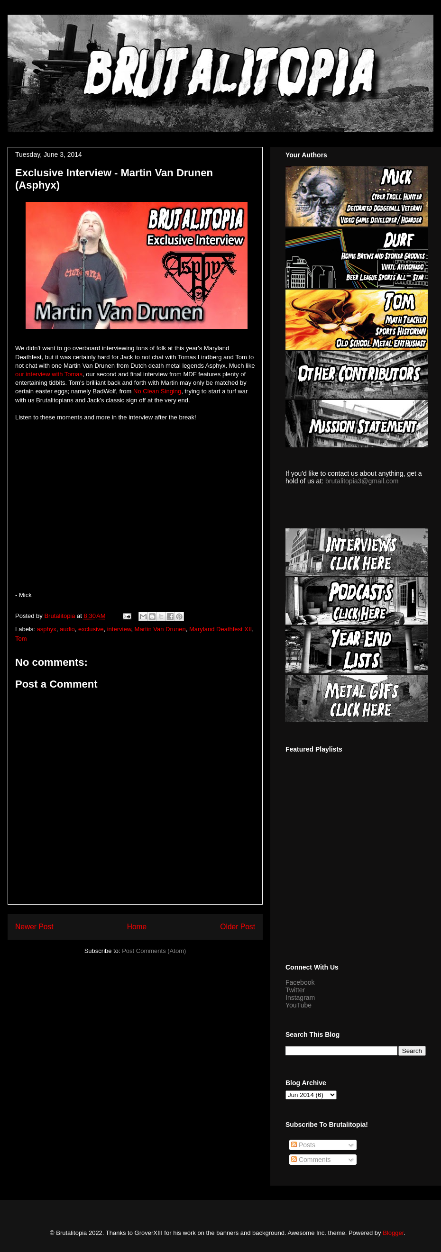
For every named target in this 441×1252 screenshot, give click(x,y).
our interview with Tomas (49, 374)
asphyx (46, 629)
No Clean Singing (157, 391)
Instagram (300, 997)
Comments (311, 1159)
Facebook (299, 982)
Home (137, 927)
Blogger (393, 1232)
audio (67, 629)
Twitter (295, 990)
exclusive (90, 629)
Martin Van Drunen (160, 629)
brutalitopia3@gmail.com (361, 481)
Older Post (237, 927)
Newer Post (34, 927)
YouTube (298, 1005)
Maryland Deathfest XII (220, 629)
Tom (21, 638)
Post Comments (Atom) (154, 950)
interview (119, 629)
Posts (303, 1145)
